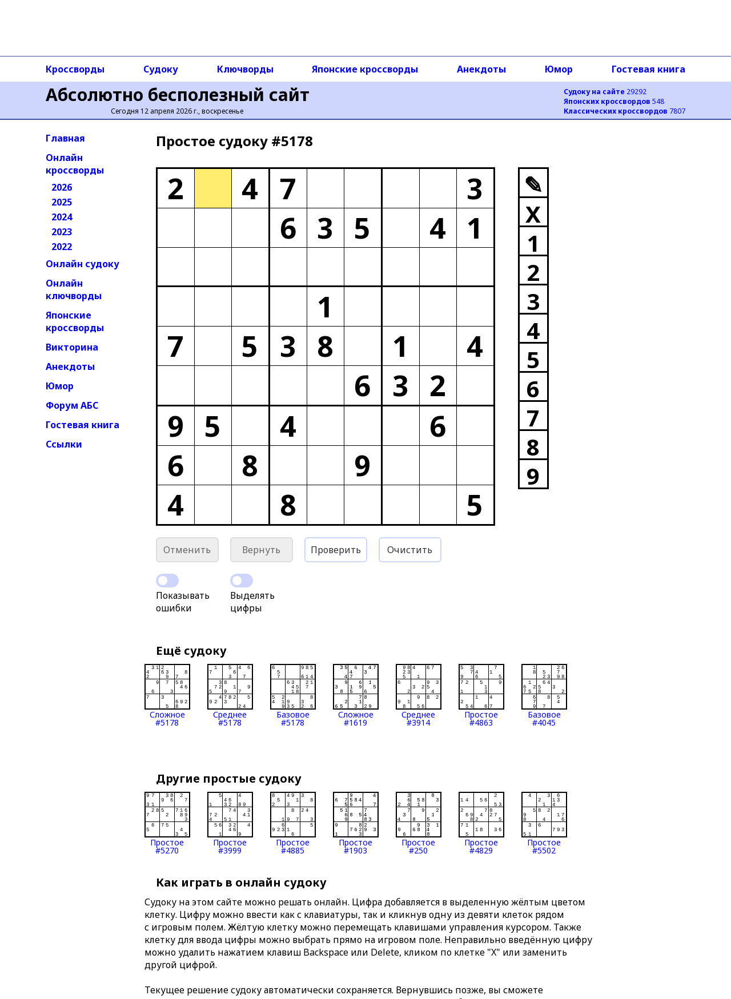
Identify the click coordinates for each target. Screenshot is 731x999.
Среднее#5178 (230, 695)
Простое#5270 (167, 823)
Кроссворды (75, 69)
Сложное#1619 (356, 695)
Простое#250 (418, 823)
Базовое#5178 (293, 695)
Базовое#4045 (544, 695)
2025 (61, 202)
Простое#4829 (481, 823)
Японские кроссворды (365, 69)
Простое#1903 (356, 823)
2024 (61, 217)
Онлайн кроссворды (75, 163)
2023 (61, 231)
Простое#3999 (230, 823)
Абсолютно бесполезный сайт (178, 94)
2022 (61, 246)
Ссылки (64, 444)
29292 (605, 91)
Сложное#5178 (167, 695)
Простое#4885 (293, 823)
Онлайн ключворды (74, 289)
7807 (624, 111)
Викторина (72, 347)
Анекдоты (481, 69)
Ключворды (245, 69)
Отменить (187, 549)
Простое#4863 (481, 695)
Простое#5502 (544, 823)
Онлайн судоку (82, 263)
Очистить (409, 549)
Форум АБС (72, 405)
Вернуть (261, 549)
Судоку (160, 69)
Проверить (336, 549)
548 (614, 101)
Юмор (559, 69)
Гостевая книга (648, 69)
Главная (65, 138)
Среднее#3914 (418, 695)
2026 (61, 187)
